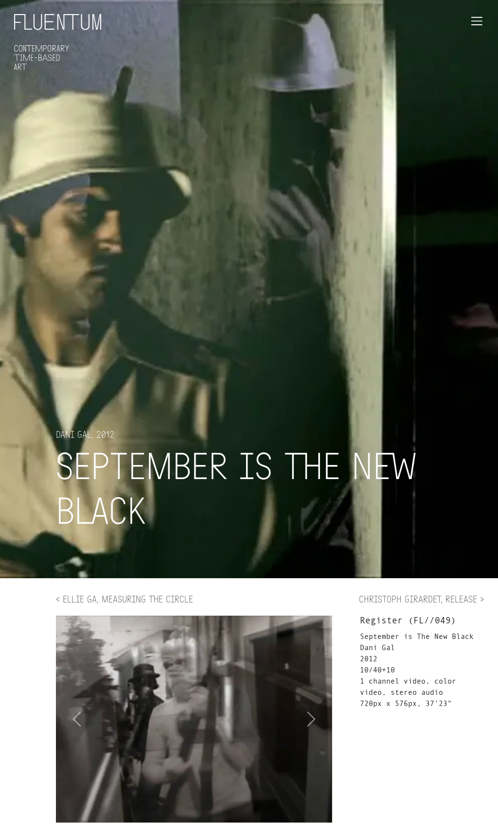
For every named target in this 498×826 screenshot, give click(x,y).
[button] (311, 719)
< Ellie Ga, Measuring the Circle (124, 598)
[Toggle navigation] (477, 21)
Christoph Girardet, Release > (421, 598)
